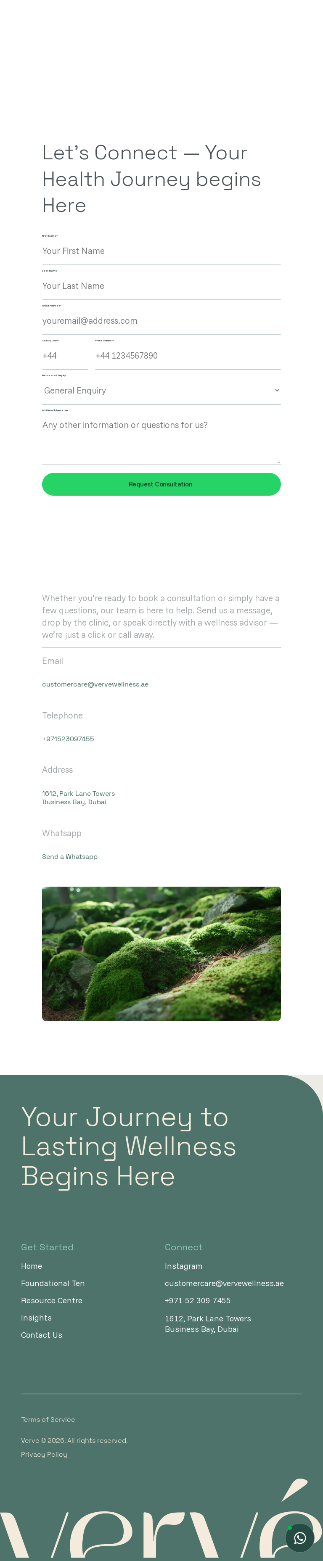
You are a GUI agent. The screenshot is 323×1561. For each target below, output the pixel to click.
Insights (36, 1317)
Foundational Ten (53, 1283)
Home (31, 1266)
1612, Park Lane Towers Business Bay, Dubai (78, 798)
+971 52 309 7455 (198, 1300)
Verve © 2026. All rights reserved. (74, 1441)
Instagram (184, 1266)
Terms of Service (48, 1420)
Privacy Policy (44, 1454)
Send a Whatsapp (70, 857)
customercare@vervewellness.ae (89, 684)
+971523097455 (68, 739)
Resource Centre (51, 1300)
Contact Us (41, 1335)
